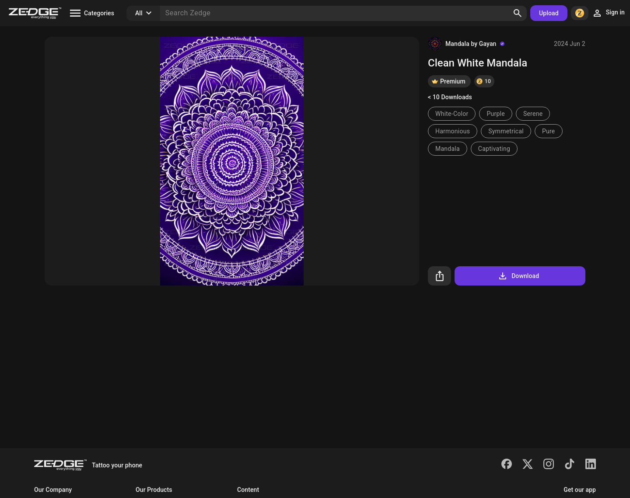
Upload (549, 13)
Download (518, 276)
